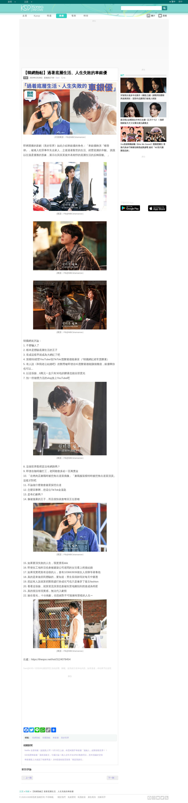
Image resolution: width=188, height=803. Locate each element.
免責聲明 (72, 797)
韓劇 (26, 78)
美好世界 (65, 738)
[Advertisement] (70, 700)
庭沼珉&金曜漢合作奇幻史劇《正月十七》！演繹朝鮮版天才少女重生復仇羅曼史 (142, 121)
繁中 (173, 1)
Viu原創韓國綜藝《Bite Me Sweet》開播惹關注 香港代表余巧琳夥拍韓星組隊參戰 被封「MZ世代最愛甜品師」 (142, 147)
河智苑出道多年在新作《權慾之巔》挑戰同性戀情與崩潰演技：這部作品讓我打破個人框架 (142, 97)
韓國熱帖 (46, 738)
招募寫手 (102, 797)
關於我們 (62, 797)
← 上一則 (27, 778)
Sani (57, 78)
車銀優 (56, 738)
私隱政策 (82, 797)
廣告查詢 (92, 797)
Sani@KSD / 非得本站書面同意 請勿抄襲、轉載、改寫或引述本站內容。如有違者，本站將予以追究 (67, 668)
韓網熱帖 (36, 738)
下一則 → (112, 778)
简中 (180, 1)
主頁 (21, 791)
